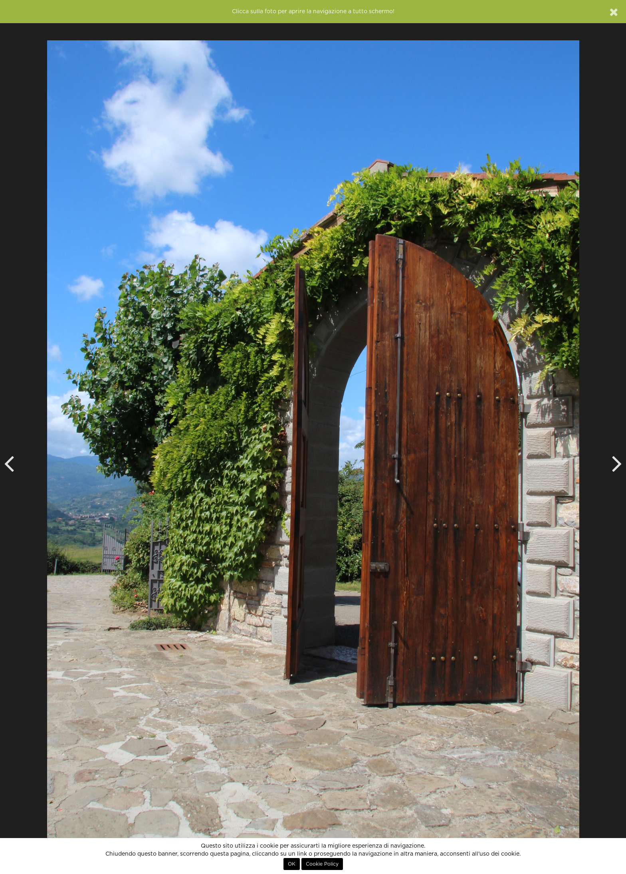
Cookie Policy (322, 864)
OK (291, 864)
